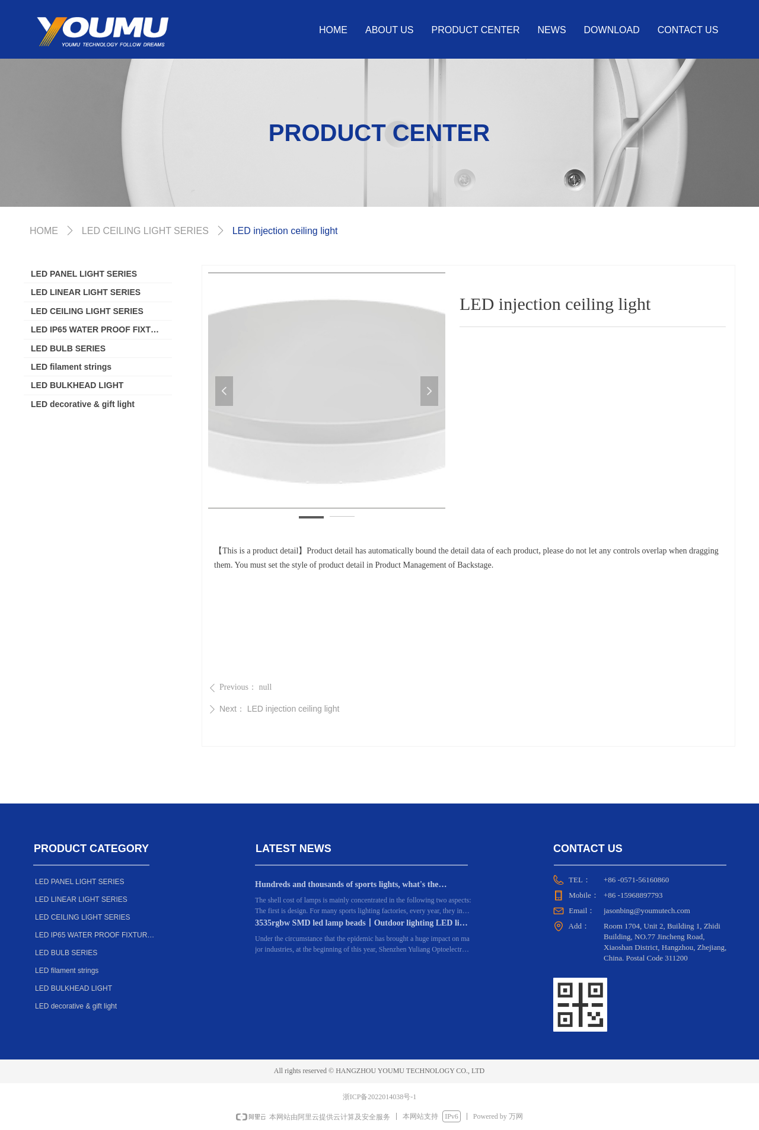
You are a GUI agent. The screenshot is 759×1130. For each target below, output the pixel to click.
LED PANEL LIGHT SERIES (84, 274)
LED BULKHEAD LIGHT (77, 385)
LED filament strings (71, 367)
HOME (44, 231)
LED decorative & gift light (83, 404)
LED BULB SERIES (68, 348)
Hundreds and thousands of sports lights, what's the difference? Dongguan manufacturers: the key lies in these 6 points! (361, 886)
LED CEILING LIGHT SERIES (87, 311)
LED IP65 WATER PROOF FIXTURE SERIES (101, 329)
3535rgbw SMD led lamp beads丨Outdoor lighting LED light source (363, 924)
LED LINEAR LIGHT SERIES (86, 292)
